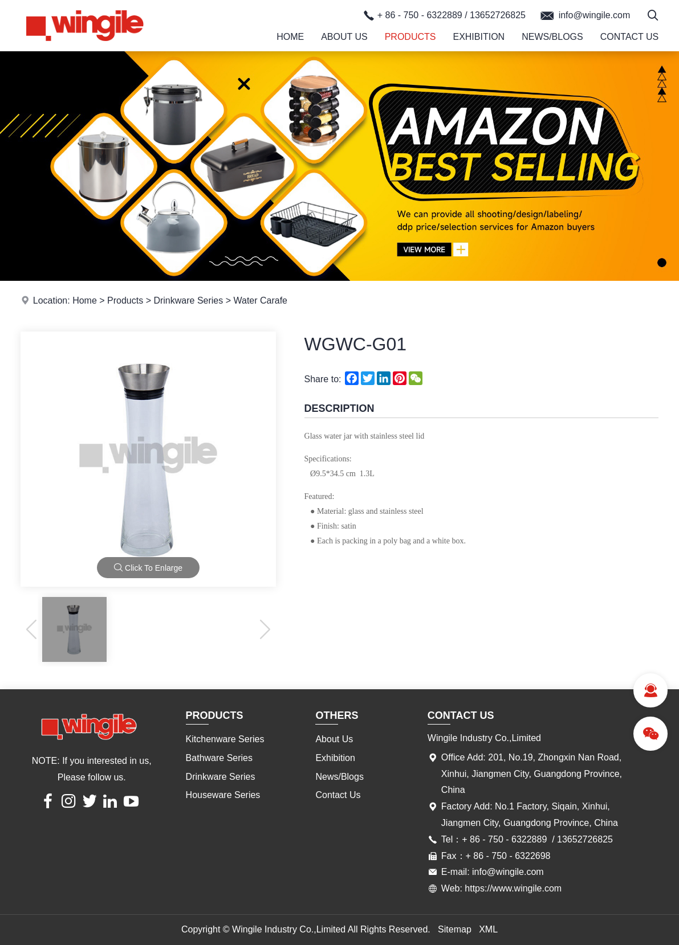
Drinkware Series (188, 300)
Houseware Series (223, 795)
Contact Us (629, 37)
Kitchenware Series (225, 739)
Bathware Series (219, 758)
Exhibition (479, 37)
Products (410, 37)
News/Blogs (552, 37)
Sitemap (454, 929)
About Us (344, 37)
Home (290, 37)
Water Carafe (260, 300)
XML (488, 929)
